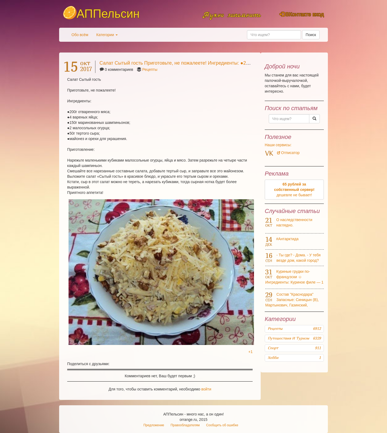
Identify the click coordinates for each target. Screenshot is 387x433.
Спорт (294, 348)
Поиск (311, 35)
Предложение (154, 425)
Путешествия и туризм (294, 338)
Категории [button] (107, 35)
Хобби (294, 357)
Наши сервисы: (278, 145)
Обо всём (79, 35)
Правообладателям (185, 425)
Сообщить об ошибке (222, 425)
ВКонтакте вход (302, 14)
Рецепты (149, 69)
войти (206, 389)
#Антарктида (287, 239)
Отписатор (288, 153)
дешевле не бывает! (294, 189)
